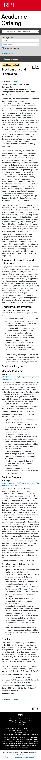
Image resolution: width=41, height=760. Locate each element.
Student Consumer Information (20, 730)
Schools (15, 81)
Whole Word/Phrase (12, 48)
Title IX (32, 728)
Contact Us (20, 724)
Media (14, 728)
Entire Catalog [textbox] (6, 41)
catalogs (9, 752)
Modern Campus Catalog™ (25, 757)
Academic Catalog (14, 20)
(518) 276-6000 (20, 723)
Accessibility (20, 732)
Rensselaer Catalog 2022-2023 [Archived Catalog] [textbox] (16, 31)
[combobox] (20, 31)
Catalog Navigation (11, 59)
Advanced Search (8, 53)
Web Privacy (22, 728)
